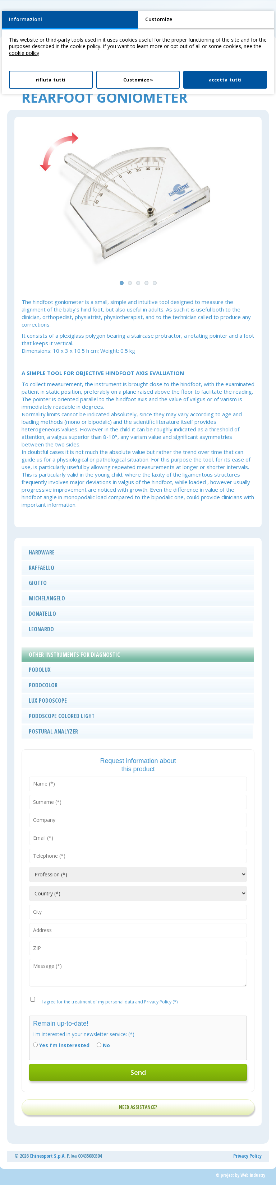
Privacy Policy (247, 1155)
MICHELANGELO (47, 598)
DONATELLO (42, 614)
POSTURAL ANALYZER (53, 731)
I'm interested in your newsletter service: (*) (83, 1034)
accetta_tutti (225, 79)
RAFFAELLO (41, 568)
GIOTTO (38, 583)
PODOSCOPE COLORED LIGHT (62, 716)
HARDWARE (42, 552)
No (106, 1045)
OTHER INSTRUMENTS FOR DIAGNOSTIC (74, 655)
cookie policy (24, 53)
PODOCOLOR (43, 685)
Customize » (138, 79)
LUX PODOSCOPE (48, 700)
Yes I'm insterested (64, 1045)
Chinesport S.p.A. (47, 1155)
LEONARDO (41, 629)
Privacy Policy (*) (161, 1002)
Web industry (252, 1175)
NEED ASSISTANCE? (138, 1107)
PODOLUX (40, 670)
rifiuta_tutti (50, 79)
